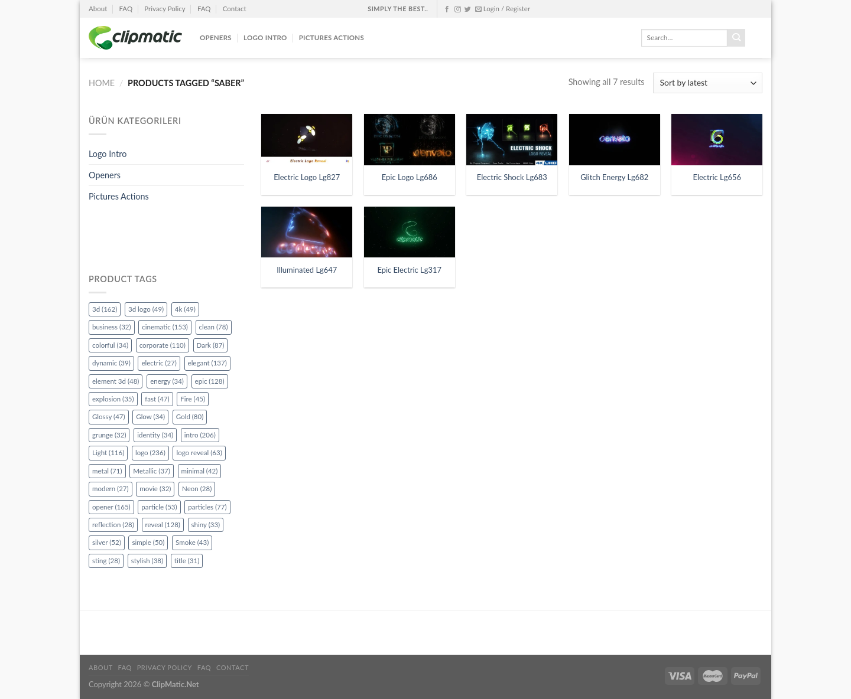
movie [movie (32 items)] (155, 488)
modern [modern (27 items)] (110, 488)
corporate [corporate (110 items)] (162, 345)
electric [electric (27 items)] (158, 363)
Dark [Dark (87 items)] (211, 345)
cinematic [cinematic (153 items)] (165, 327)
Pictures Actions (331, 37)
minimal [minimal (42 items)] (199, 471)
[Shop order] (707, 83)
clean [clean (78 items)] (213, 327)
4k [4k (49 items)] (185, 309)
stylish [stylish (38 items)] (147, 560)
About (98, 8)
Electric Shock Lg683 (512, 177)
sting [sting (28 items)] (106, 560)
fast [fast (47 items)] (157, 399)
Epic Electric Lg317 (409, 270)
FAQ (125, 8)
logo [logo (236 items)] (150, 452)
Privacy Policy (164, 8)
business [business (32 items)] (111, 327)
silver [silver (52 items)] (106, 542)
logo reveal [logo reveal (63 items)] (199, 452)
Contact (234, 8)
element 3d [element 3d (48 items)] (115, 381)
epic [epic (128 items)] (210, 381)
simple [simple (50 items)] (148, 542)
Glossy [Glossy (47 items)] (108, 416)
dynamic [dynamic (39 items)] (111, 363)
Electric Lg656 (717, 177)
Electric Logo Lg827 (307, 177)
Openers (216, 37)
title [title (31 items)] (187, 560)
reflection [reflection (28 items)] (113, 524)
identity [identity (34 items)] (155, 435)
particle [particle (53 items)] (159, 507)
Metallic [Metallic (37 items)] (151, 471)
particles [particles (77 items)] (207, 507)
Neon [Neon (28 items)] (197, 488)
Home (102, 83)
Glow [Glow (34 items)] (150, 416)
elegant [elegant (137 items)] (207, 363)
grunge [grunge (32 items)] (109, 435)
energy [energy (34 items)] (167, 381)
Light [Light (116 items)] (108, 452)
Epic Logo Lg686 (409, 177)
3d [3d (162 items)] (104, 309)
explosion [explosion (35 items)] (113, 399)
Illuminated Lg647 (307, 270)
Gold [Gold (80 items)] (190, 416)
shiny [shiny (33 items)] (205, 524)
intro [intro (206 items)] (200, 435)
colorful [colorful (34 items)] (110, 345)
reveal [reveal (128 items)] (162, 524)
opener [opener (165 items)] (111, 507)
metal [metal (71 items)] (107, 471)
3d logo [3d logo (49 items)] (146, 309)
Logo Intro (265, 37)
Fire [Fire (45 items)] (192, 399)
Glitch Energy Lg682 (614, 177)
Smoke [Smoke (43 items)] (192, 542)
